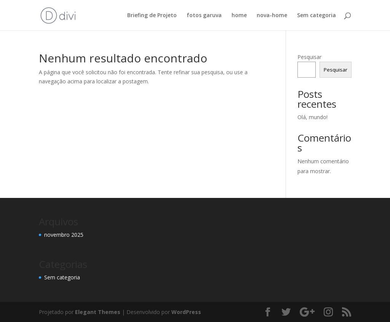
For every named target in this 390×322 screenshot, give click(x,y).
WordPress (186, 312)
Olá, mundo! (312, 117)
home (239, 16)
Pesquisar (309, 57)
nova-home (272, 16)
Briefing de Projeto (152, 16)
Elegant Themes (97, 312)
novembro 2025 (63, 234)
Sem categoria (316, 16)
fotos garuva (204, 16)
